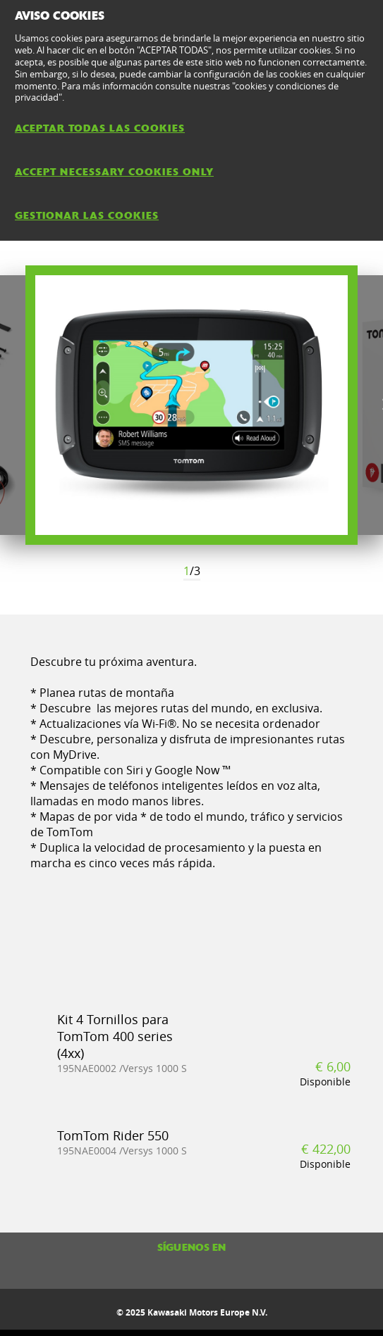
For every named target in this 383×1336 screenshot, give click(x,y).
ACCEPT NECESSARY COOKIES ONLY (114, 171)
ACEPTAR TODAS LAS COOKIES (100, 128)
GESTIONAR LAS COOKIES (87, 215)
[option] (191, 405)
